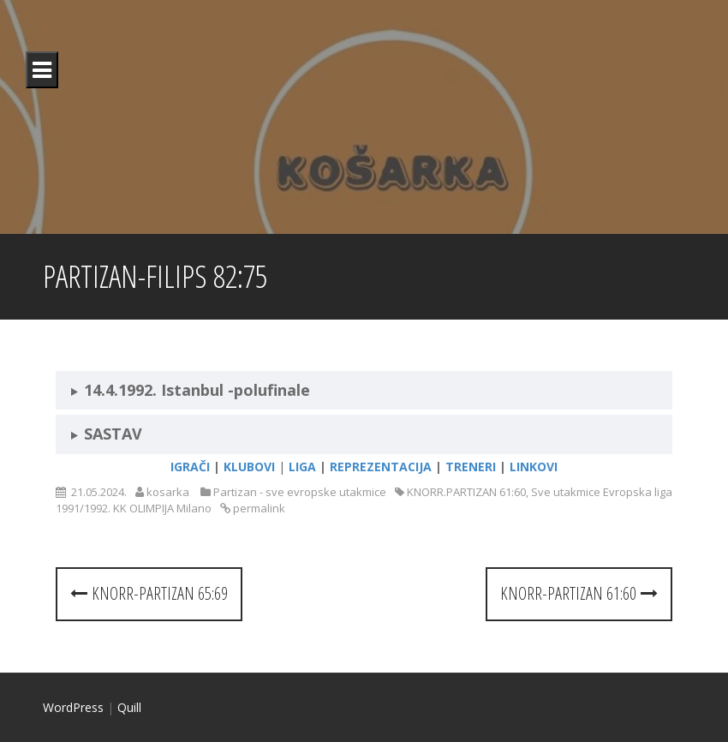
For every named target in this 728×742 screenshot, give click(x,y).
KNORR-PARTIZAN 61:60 (579, 593)
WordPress (73, 707)
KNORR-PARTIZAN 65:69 (149, 593)
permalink (257, 508)
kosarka (167, 492)
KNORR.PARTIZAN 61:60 (466, 492)
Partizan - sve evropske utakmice (299, 492)
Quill (129, 707)
